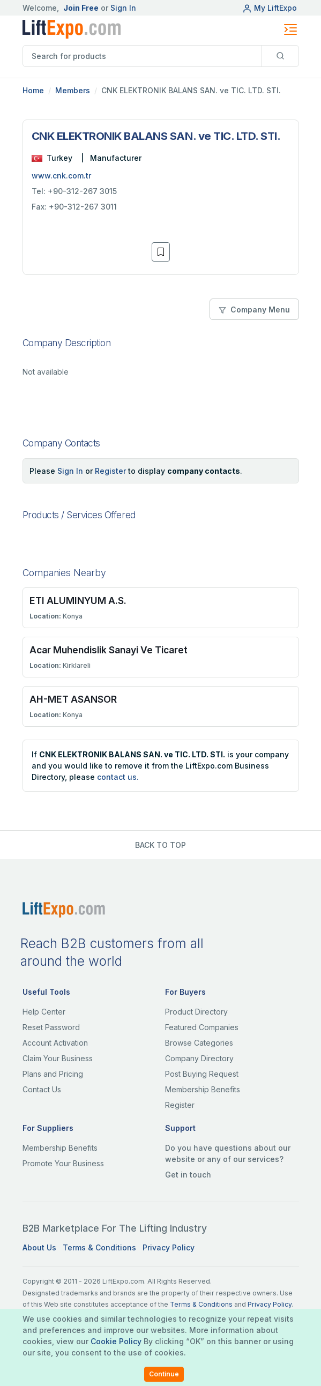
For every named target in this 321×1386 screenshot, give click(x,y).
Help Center (44, 1011)
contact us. (118, 776)
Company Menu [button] (254, 309)
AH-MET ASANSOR (73, 699)
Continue (164, 1374)
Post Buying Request (201, 1073)
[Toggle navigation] (290, 29)
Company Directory (199, 1058)
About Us (39, 1247)
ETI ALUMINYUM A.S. (77, 600)
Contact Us (42, 1089)
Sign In (123, 7)
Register (110, 470)
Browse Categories (199, 1042)
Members (72, 90)
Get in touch (188, 1174)
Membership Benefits (202, 1089)
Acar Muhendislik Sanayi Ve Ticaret (108, 649)
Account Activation (55, 1042)
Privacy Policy (169, 1247)
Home (33, 90)
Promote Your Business (63, 1163)
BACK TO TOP (160, 845)
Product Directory (196, 1011)
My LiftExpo (269, 7)
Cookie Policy (116, 1341)
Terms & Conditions (99, 1247)
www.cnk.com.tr (61, 175)
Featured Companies (201, 1027)
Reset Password (51, 1027)
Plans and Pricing (53, 1073)
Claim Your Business (58, 1058)
